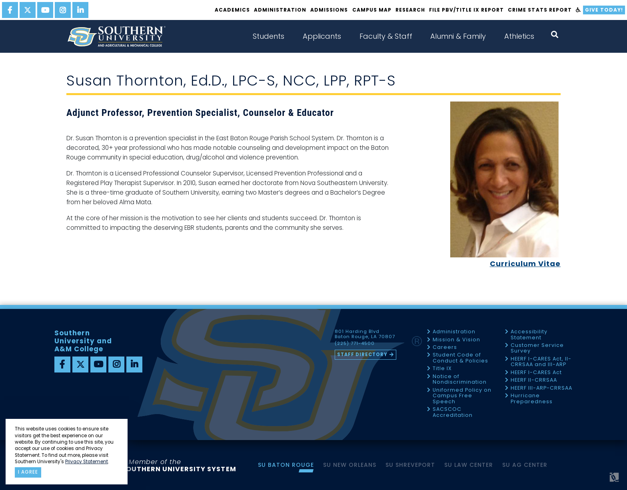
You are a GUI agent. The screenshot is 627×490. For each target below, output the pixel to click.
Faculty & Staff (385, 36)
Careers (445, 348)
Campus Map (371, 9)
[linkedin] (80, 10)
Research (410, 9)
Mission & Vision (456, 340)
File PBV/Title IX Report (466, 9)
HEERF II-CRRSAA (534, 380)
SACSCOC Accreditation (453, 412)
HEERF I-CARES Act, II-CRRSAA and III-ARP (541, 362)
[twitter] (28, 10)
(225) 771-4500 (355, 344)
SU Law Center (468, 465)
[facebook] (10, 10)
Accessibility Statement (529, 335)
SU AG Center (524, 465)
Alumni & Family (458, 36)
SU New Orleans (349, 465)
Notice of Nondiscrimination (460, 379)
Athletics (519, 36)
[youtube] (45, 10)
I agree (28, 472)
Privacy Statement (86, 461)
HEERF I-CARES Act (536, 373)
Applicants (322, 36)
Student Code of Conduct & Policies (460, 358)
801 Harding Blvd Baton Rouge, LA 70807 (365, 334)
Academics (232, 9)
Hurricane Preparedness (532, 398)
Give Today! (604, 9)
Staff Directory (362, 354)
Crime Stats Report (539, 9)
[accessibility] (578, 10)
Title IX (442, 369)
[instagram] (63, 10)
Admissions (329, 9)
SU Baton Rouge (286, 465)
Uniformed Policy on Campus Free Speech (462, 396)
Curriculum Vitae (525, 264)
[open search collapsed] (555, 34)
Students (268, 36)
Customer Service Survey (537, 348)
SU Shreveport (410, 465)
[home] (116, 36)
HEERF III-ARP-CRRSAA (541, 388)
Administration (280, 9)
